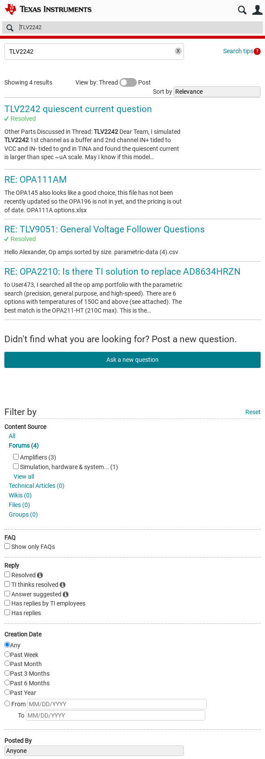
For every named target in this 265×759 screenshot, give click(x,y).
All (12, 435)
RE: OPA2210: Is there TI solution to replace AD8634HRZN (122, 271)
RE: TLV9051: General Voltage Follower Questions (104, 229)
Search (242, 10)
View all (24, 476)
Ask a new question (132, 359)
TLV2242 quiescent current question (78, 109)
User (257, 10)
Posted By (18, 740)
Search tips (238, 51)
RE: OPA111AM (35, 179)
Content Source (25, 426)
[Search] (132, 27)
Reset (253, 411)
